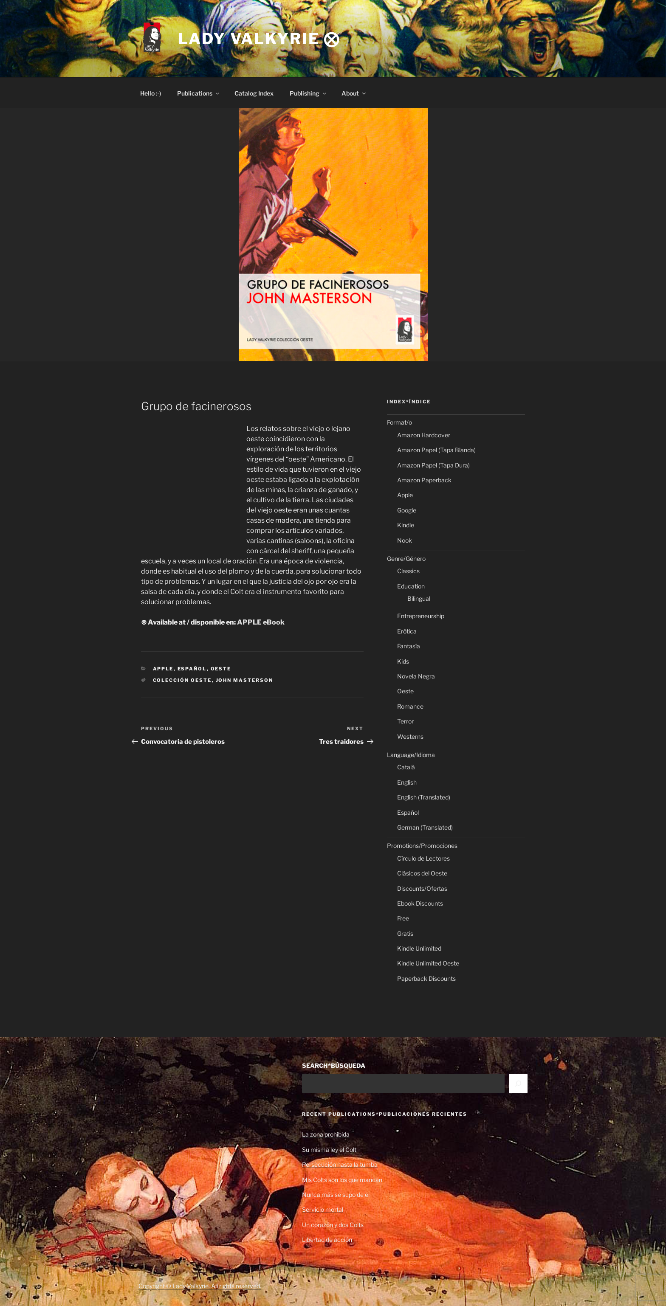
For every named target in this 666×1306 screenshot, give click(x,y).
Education (411, 586)
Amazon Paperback (424, 480)
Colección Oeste (182, 680)
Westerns (410, 736)
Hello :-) (150, 93)
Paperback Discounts (426, 978)
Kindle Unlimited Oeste (428, 963)
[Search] (518, 1083)
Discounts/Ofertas (422, 888)
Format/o (399, 422)
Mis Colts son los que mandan (342, 1179)
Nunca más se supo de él (336, 1194)
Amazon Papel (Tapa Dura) (433, 465)
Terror (405, 721)
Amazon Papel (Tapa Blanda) (436, 449)
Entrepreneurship (420, 615)
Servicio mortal (322, 1209)
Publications (198, 93)
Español (192, 669)
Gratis (405, 933)
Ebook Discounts (420, 903)
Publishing (308, 93)
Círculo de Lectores (423, 858)
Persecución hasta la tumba (340, 1164)
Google (406, 510)
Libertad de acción (327, 1239)
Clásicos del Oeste (422, 873)
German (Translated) (425, 827)
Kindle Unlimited (419, 948)
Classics (408, 570)
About (354, 93)
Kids (403, 661)
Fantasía (408, 646)
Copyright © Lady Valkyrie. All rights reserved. (199, 1285)
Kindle (405, 525)
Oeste (221, 669)
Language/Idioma (411, 754)
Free (403, 918)
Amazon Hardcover (423, 435)
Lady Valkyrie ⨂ (259, 38)
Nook (404, 540)
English (407, 782)
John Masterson (245, 680)
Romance (410, 706)
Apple (163, 669)
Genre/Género (406, 558)
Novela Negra (416, 676)
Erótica (407, 631)
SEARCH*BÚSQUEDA (333, 1065)
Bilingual (418, 598)
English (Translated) (423, 797)
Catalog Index (254, 93)
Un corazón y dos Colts (333, 1224)
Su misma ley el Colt (329, 1149)
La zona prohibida (326, 1134)
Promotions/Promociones (422, 845)
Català (406, 767)
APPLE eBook (261, 622)
